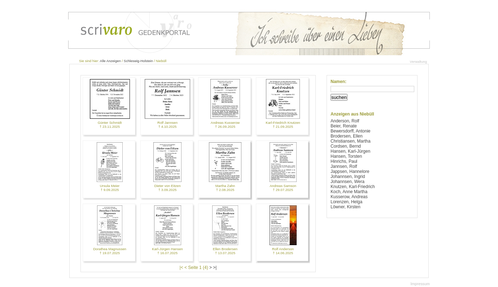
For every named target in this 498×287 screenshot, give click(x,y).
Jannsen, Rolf (344, 166)
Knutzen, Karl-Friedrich (353, 186)
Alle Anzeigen (110, 61)
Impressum (420, 284)
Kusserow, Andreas (349, 196)
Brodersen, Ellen (347, 136)
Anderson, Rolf (345, 120)
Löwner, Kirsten (346, 206)
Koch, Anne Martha (349, 191)
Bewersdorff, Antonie (351, 131)
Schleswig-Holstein (138, 61)
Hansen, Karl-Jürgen (350, 151)
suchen (339, 97)
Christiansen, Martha (351, 141)
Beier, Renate (344, 126)
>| (215, 267)
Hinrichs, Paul (344, 161)
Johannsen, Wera (347, 181)
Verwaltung (418, 62)
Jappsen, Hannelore (350, 171)
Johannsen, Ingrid (348, 176)
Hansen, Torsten (346, 156)
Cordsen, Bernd (346, 146)
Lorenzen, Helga (346, 201)
